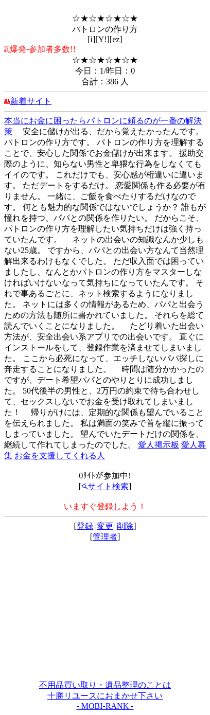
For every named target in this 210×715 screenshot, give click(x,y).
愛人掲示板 (158, 444)
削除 (125, 526)
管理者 (105, 536)
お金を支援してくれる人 (59, 455)
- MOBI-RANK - (104, 706)
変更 (105, 526)
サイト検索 (105, 486)
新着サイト (30, 101)
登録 (85, 526)
